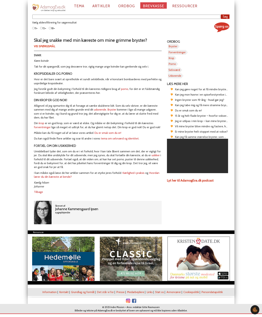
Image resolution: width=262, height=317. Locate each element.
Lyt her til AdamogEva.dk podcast (190, 180)
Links (150, 292)
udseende (100, 109)
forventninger (42, 127)
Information (49, 292)
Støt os (159, 292)
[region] (197, 156)
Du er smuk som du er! (107, 133)
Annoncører (173, 292)
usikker (156, 155)
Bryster (111, 109)
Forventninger (177, 52)
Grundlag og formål (82, 292)
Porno (172, 64)
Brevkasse (153, 6)
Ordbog (126, 6)
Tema (79, 6)
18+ (52, 28)
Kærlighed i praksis (133, 173)
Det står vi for (105, 292)
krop (41, 123)
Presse (120, 292)
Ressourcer (184, 6)
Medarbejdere (135, 292)
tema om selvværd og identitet (120, 138)
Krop (171, 58)
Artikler (101, 6)
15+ (43, 28)
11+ (35, 28)
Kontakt (64, 292)
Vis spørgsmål (44, 46)
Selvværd (174, 70)
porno (124, 89)
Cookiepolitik (191, 292)
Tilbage (38, 192)
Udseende (175, 75)
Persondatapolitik (212, 292)
